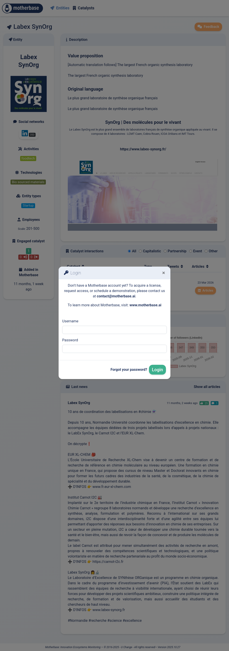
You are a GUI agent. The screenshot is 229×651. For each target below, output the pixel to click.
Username (70, 321)
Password (70, 340)
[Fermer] (164, 273)
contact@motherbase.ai (116, 296)
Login (157, 369)
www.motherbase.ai (145, 305)
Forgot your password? (128, 369)
